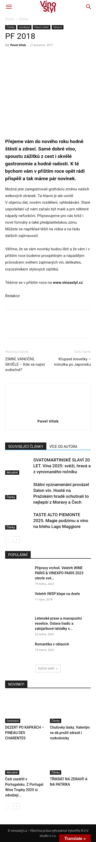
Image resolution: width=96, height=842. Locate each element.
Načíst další (48, 668)
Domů (9, 19)
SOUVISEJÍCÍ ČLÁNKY (25, 447)
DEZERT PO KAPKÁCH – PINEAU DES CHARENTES (24, 732)
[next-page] (16, 539)
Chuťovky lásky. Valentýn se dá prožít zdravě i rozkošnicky (70, 732)
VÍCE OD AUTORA (63, 447)
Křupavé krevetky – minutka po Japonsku (72, 362)
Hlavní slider (41, 27)
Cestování (13, 720)
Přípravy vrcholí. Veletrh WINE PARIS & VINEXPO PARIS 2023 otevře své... (59, 573)
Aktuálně (12, 472)
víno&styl (24, 27)
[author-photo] (48, 414)
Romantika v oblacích (52, 644)
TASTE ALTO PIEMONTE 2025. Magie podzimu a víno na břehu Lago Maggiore (60, 520)
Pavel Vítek (18, 45)
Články (23, 19)
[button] (9, 7)
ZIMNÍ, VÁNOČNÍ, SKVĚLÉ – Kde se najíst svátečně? (25, 364)
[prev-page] (8, 539)
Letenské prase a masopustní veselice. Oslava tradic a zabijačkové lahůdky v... (58, 623)
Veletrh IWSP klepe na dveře (57, 594)
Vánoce (57, 27)
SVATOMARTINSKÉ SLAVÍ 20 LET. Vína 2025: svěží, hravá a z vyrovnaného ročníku (62, 465)
